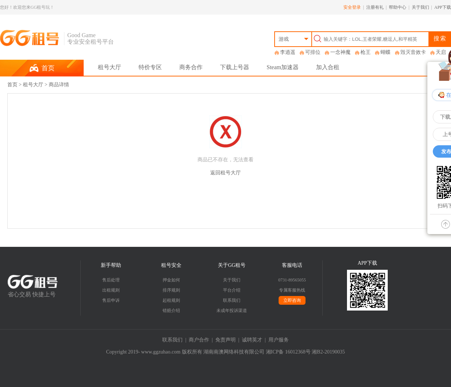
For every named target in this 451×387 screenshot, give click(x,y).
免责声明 (225, 340)
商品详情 (59, 84)
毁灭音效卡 (413, 52)
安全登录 (352, 7)
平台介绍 (231, 290)
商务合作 (191, 67)
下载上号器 (234, 67)
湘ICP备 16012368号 (288, 352)
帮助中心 (397, 7)
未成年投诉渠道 (231, 310)
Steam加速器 (283, 67)
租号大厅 (109, 67)
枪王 (365, 52)
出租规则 (111, 290)
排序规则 (171, 290)
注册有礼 (375, 7)
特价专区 (150, 67)
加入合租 (327, 67)
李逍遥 (287, 52)
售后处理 (111, 280)
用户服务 (278, 340)
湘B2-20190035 (328, 352)
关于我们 (420, 7)
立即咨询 (292, 300)
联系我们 (231, 300)
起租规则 (171, 300)
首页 (12, 84)
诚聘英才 (252, 340)
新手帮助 (111, 265)
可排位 (312, 52)
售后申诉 (111, 300)
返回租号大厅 (225, 172)
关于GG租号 (232, 265)
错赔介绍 (171, 310)
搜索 (440, 38)
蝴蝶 (385, 52)
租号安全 (171, 265)
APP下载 (442, 7)
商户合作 (199, 340)
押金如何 (171, 280)
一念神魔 (340, 52)
